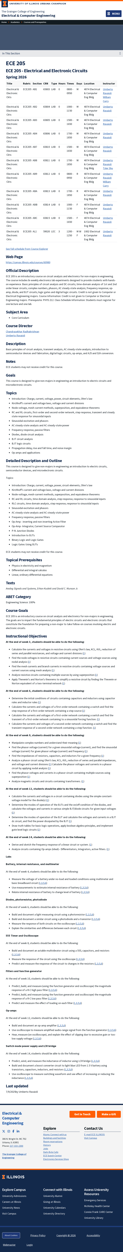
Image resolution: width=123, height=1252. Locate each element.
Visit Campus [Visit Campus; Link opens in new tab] (9, 1213)
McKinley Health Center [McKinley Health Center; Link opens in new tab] (97, 1206)
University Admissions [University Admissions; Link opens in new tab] (14, 1196)
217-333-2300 (16, 1145)
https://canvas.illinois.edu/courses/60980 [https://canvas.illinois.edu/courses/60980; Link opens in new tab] (28, 262)
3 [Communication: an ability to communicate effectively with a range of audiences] (42, 883)
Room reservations (52, 1141)
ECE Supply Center (52, 1155)
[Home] (4, 22)
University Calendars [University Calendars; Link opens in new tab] (54, 1207)
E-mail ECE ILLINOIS (94, 1134)
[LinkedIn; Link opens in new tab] (18, 1131)
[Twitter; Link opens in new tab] (3, 1131)
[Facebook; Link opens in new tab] (13, 1131)
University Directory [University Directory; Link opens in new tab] (54, 1213)
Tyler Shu (108, 168)
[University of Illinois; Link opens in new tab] (13, 1177)
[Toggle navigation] (114, 13)
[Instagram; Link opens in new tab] (8, 1131)
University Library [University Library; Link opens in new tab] (93, 1217)
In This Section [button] (11, 53)
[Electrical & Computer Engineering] (28, 15)
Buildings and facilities (54, 1137)
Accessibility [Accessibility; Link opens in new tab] (93, 1235)
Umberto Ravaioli (108, 91)
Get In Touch (82, 1114)
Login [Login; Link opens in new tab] (30, 1244)
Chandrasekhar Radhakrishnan (22, 331)
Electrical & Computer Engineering (12, 1118)
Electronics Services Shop (56, 1159)
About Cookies (11, 1235)
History (47, 1145)
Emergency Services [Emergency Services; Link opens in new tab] (95, 1200)
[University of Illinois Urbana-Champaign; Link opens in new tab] (33, 4)
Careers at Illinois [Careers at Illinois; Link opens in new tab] (11, 1201)
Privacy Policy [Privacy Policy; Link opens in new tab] (37, 1235)
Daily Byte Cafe (50, 1152)
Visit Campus (90, 1137)
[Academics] (15, 22)
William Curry (107, 99)
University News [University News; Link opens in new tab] (11, 1207)
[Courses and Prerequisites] (35, 22)
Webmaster (9, 1244)
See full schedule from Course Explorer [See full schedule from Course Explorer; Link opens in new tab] (27, 249)
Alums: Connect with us (55, 1134)
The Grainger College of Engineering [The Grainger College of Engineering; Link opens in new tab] (23, 11)
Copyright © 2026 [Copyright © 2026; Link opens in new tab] (66, 1235)
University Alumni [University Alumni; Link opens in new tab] (52, 1196)
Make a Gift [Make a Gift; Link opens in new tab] (109, 1114)
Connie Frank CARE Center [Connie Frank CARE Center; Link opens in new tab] (98, 1212)
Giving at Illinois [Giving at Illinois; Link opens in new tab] (52, 1201)
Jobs (45, 1148)
